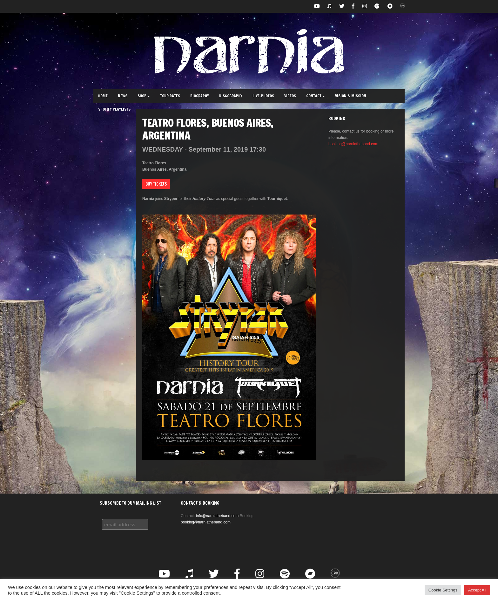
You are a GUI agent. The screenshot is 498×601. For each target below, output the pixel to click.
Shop (144, 96)
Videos (290, 96)
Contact (315, 96)
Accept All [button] (477, 590)
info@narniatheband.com (217, 516)
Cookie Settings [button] (442, 590)
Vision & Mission (350, 96)
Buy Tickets (156, 184)
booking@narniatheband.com (353, 144)
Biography (199, 96)
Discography (230, 96)
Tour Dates (170, 96)
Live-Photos (263, 96)
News (122, 96)
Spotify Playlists (114, 109)
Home (103, 96)
